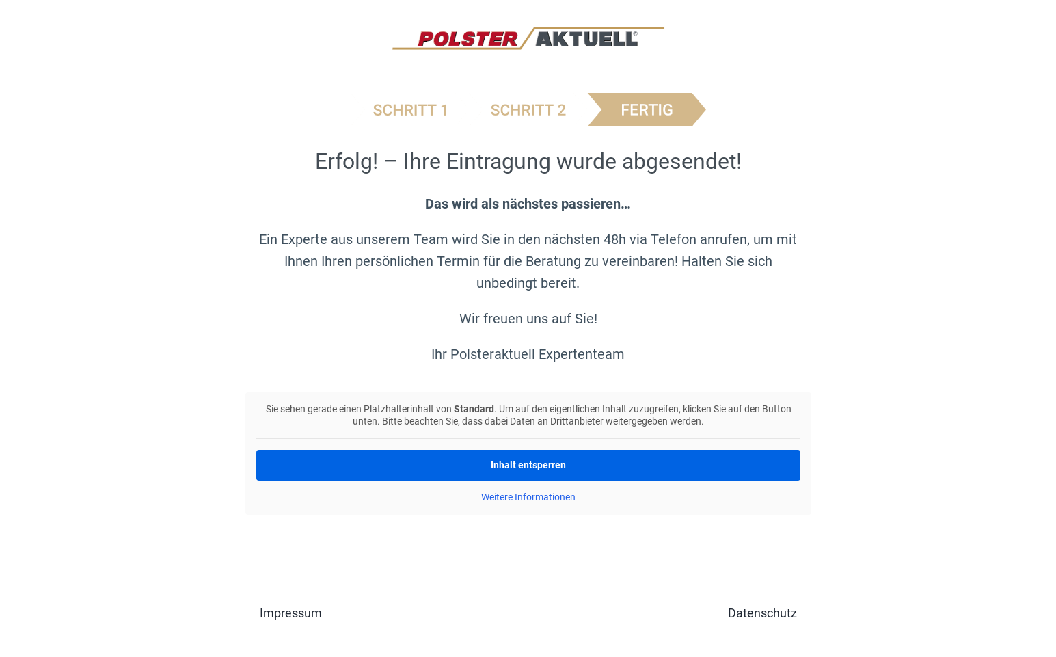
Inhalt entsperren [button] (528, 464)
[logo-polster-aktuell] (528, 34)
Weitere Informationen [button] (528, 497)
